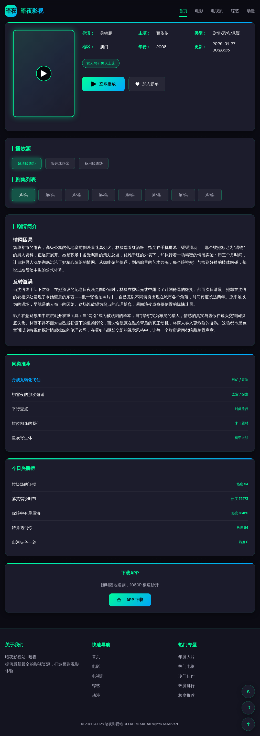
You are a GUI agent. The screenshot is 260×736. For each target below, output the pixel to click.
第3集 (76, 195)
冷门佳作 (186, 676)
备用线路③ (94, 163)
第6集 (156, 195)
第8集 (210, 195)
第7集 (183, 195)
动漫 (251, 11)
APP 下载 (130, 601)
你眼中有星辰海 (130, 514)
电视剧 (217, 11)
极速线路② (60, 163)
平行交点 (130, 409)
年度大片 (186, 656)
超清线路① (27, 163)
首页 (183, 11)
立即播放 (103, 84)
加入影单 (147, 84)
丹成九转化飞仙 (130, 380)
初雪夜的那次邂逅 (130, 394)
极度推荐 (186, 695)
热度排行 (186, 685)
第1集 (23, 195)
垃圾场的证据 (130, 485)
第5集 (130, 195)
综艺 (235, 11)
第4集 (103, 195)
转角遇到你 (130, 528)
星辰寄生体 (130, 438)
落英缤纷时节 (130, 499)
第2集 (50, 195)
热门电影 (186, 666)
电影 (199, 11)
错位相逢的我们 (130, 423)
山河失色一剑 (130, 542)
